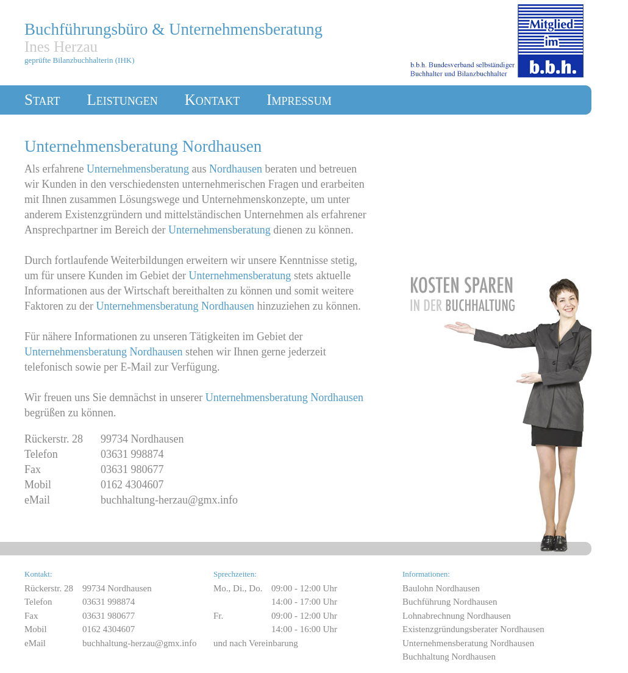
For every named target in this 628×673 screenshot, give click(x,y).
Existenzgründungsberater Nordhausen (473, 629)
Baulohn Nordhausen (441, 588)
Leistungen (122, 99)
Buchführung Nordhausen (449, 602)
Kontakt (212, 99)
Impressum (298, 99)
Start (42, 99)
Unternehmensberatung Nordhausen (468, 643)
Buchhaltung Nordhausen (449, 656)
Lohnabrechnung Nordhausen (456, 616)
